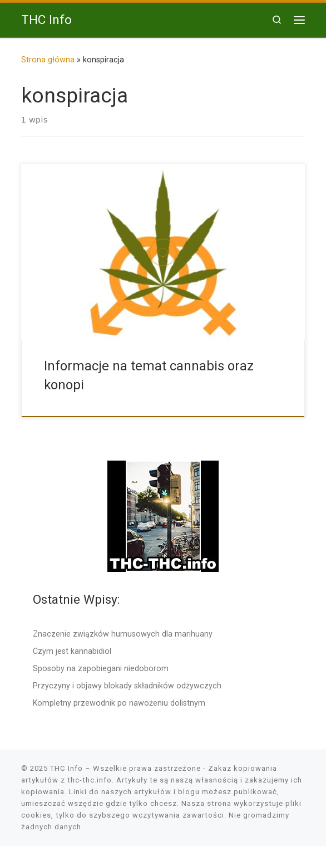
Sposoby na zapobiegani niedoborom (101, 668)
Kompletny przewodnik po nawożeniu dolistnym (119, 702)
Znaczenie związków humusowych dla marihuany (123, 633)
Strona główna (48, 59)
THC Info (66, 768)
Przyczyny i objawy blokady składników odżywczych (127, 685)
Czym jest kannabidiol (72, 651)
